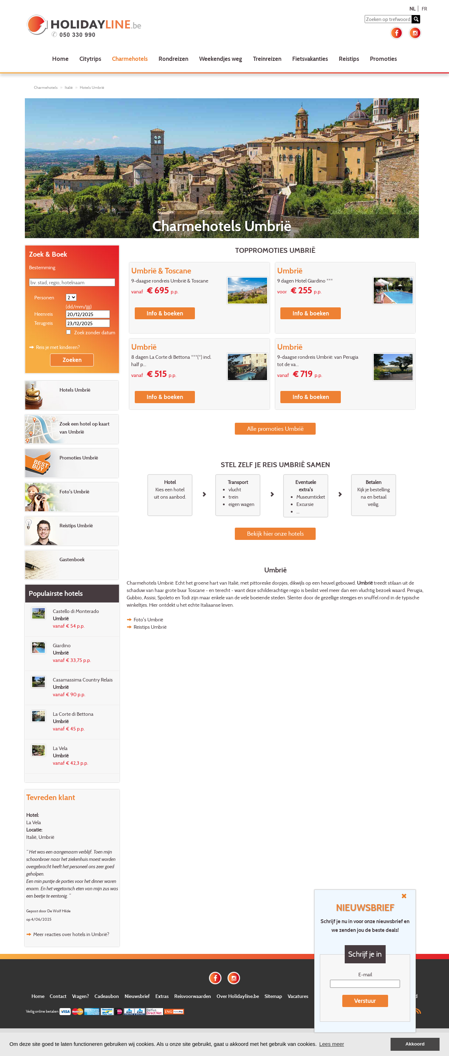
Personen (44, 297)
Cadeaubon (106, 996)
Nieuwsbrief (137, 996)
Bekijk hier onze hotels (275, 533)
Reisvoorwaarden (192, 996)
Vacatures (298, 996)
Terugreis (43, 323)
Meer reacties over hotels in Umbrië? (71, 934)
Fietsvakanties (310, 58)
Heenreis (43, 314)
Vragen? (80, 996)
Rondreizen (173, 58)
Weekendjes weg (220, 58)
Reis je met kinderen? (58, 347)
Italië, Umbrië (40, 837)
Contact (58, 996)
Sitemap (273, 996)
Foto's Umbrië (148, 619)
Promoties (383, 58)
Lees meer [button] (331, 1044)
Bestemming (42, 267)
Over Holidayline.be (238, 996)
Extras (162, 996)
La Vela (33, 822)
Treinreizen (267, 58)
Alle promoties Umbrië (275, 428)
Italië (69, 87)
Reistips (349, 58)
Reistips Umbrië (150, 627)
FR (424, 9)
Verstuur (365, 1000)
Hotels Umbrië (92, 87)
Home (60, 58)
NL (412, 9)
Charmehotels (130, 58)
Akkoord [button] (415, 1044)
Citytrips (90, 58)
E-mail (365, 974)
